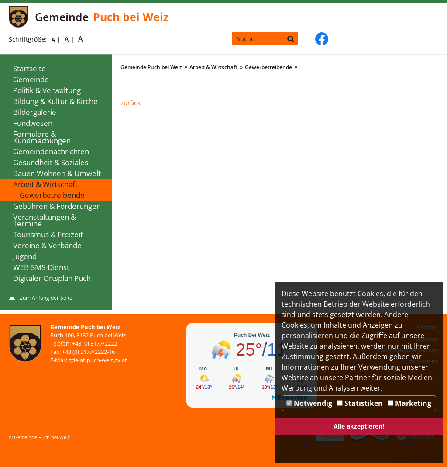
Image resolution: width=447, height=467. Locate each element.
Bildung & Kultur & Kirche (55, 101)
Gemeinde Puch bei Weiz (151, 67)
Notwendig (309, 403)
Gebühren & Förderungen (57, 206)
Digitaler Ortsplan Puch (52, 278)
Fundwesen (32, 123)
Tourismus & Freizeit (48, 234)
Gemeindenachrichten (51, 151)
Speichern (317, 443)
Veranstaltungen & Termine (44, 220)
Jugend (25, 256)
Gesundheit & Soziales (50, 162)
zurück (130, 102)
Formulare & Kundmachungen (42, 137)
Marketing (409, 403)
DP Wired (429, 457)
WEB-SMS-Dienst (41, 267)
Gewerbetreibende (52, 195)
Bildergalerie (34, 112)
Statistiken (360, 403)
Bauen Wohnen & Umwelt (57, 173)
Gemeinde (31, 79)
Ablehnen (400, 443)
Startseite (29, 68)
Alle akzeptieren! (359, 426)
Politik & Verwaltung (47, 90)
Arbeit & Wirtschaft (45, 184)
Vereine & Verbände (47, 245)
